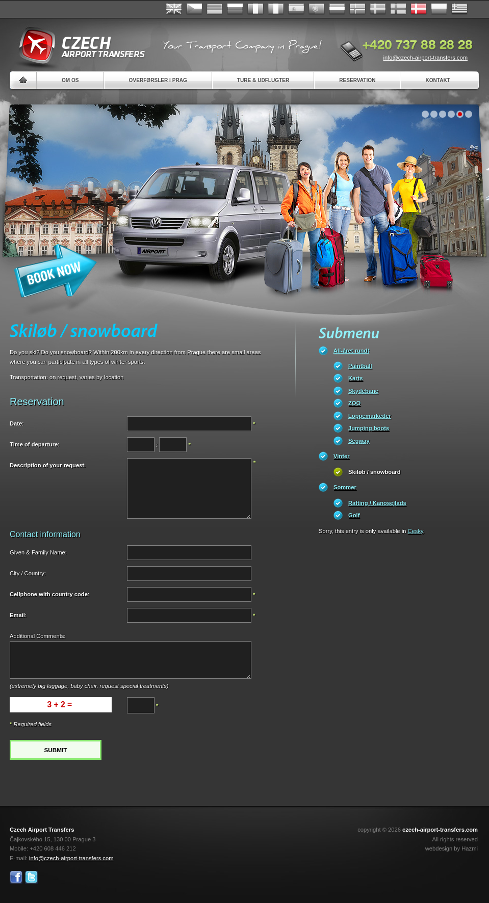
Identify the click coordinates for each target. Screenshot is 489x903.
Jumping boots (368, 428)
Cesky (415, 531)
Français (255, 9)
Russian (235, 9)
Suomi (398, 9)
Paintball (360, 366)
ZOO (354, 403)
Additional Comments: (37, 636)
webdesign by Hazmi (451, 848)
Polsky (439, 9)
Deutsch (215, 9)
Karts (355, 378)
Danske (418, 9)
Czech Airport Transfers (77, 45)
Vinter (341, 456)
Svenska (378, 9)
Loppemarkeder (369, 416)
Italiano (276, 9)
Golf (353, 515)
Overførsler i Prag (158, 80)
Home (23, 80)
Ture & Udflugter (263, 80)
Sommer (344, 487)
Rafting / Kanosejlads (377, 503)
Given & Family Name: (38, 552)
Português (316, 9)
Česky (194, 9)
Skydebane (363, 391)
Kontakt (437, 80)
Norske (357, 9)
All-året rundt (351, 351)
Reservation (357, 80)
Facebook (16, 877)
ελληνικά (459, 9)
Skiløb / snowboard (374, 472)
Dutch (337, 9)
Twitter (31, 877)
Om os (70, 80)
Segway (359, 441)
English (174, 9)
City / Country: (28, 573)
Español (296, 9)
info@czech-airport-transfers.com (425, 58)
